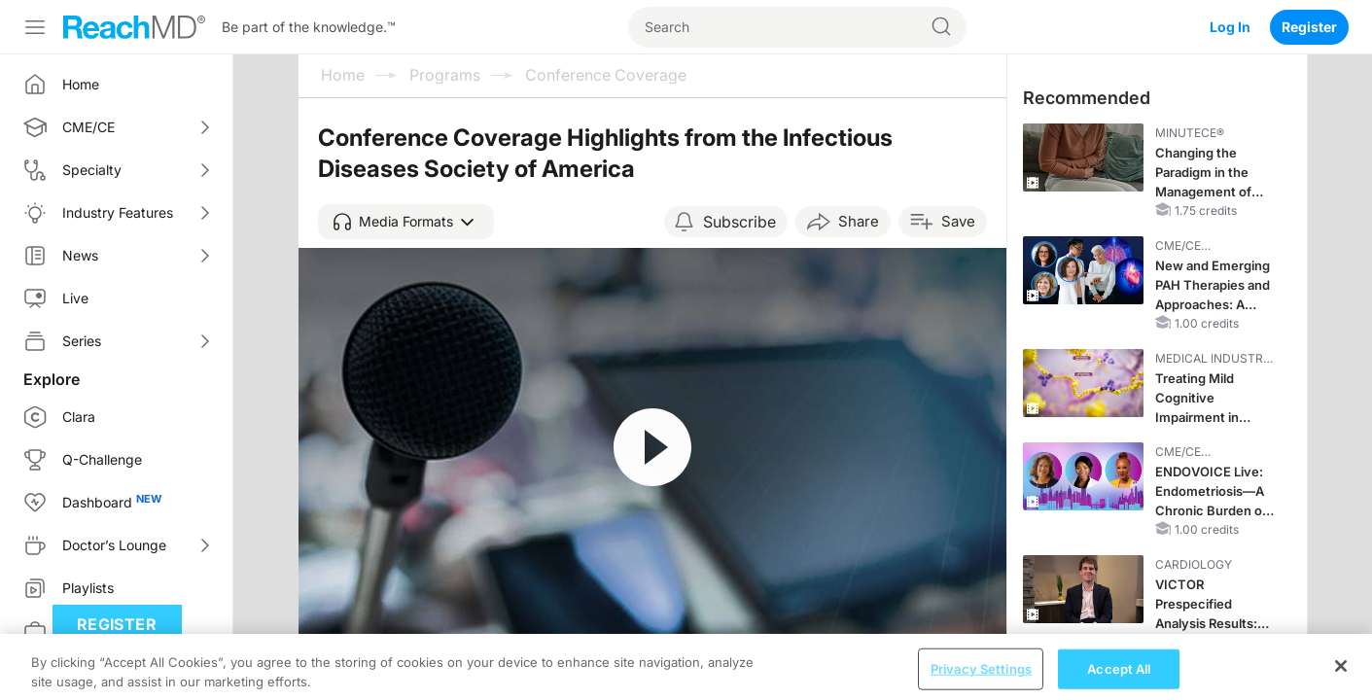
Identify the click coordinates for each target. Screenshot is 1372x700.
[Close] (1340, 676)
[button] (406, 221)
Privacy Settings (981, 679)
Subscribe (739, 221)
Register (1309, 26)
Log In (1230, 26)
